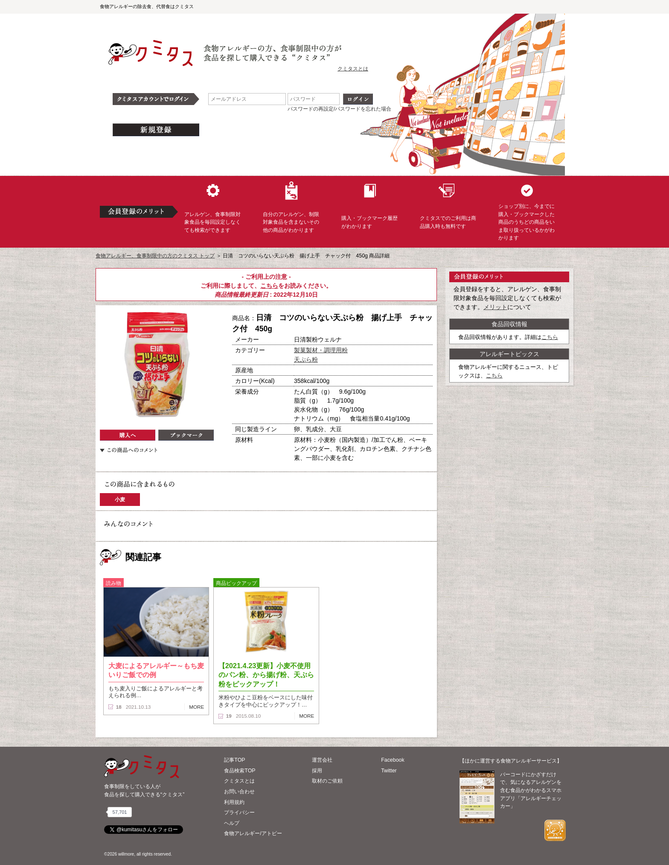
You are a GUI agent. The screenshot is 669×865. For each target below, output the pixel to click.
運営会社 (322, 760)
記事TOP (234, 760)
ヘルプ (231, 823)
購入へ (127, 435)
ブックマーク (186, 435)
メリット (495, 307)
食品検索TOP (239, 771)
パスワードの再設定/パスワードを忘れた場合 (339, 109)
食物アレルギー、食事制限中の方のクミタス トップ (155, 256)
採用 (317, 771)
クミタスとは (352, 69)
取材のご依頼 (327, 781)
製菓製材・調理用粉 (321, 350)
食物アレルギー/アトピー (253, 833)
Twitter (389, 771)
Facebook (392, 760)
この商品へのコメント (128, 450)
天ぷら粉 (306, 359)
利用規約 (234, 802)
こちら (269, 285)
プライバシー (239, 812)
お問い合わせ (239, 792)
